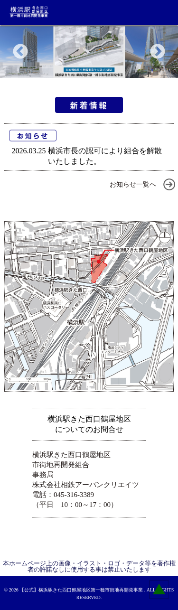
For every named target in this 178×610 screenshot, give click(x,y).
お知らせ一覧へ (133, 184)
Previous (20, 52)
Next (157, 52)
